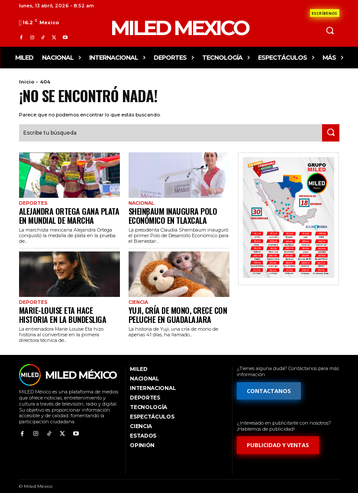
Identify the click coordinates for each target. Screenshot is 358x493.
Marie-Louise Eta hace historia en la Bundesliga (66, 308)
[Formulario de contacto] (324, 13)
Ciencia (137, 297)
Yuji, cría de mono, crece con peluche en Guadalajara (169, 308)
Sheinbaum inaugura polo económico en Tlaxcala (165, 212)
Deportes (32, 202)
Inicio (26, 82)
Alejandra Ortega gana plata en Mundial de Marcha (63, 212)
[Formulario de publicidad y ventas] (278, 438)
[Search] (330, 132)
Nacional (140, 202)
